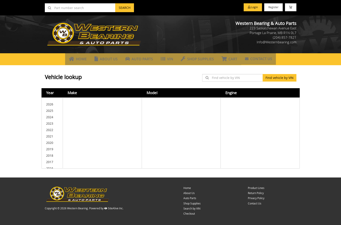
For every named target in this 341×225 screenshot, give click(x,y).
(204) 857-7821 (284, 37)
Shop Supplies (196, 58)
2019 (52, 148)
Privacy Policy (256, 196)
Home (81, 58)
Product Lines (256, 186)
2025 (52, 109)
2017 (52, 160)
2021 (52, 135)
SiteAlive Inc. (113, 207)
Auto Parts (140, 58)
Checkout (189, 212)
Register (267, 7)
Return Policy (256, 191)
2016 (52, 167)
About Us (108, 58)
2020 (52, 141)
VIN (167, 58)
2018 (52, 154)
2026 (52, 103)
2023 (52, 122)
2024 (52, 115)
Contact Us (255, 58)
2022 (52, 128)
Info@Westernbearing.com (276, 42)
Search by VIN (191, 207)
